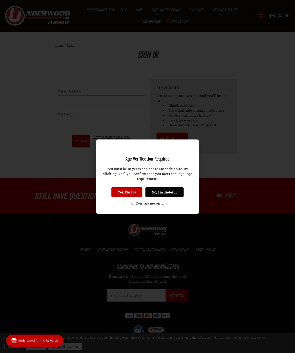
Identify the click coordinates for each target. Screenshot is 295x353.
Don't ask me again (150, 203)
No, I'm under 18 (164, 192)
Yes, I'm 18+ (127, 192)
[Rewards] (34, 341)
